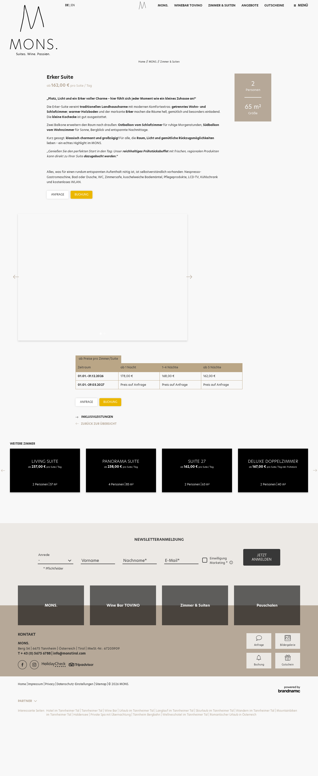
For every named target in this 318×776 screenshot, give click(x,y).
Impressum (36, 733)
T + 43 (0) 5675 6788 (34, 703)
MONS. (153, 61)
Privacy (50, 733)
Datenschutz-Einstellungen (75, 733)
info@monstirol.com (69, 703)
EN (73, 5)
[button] (261, 606)
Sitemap (101, 733)
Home (142, 61)
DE (67, 5)
